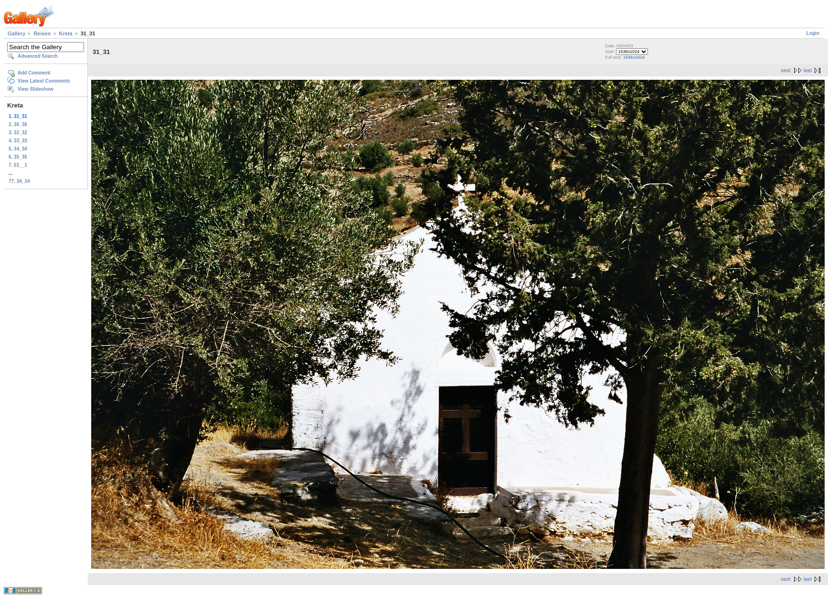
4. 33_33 (18, 140)
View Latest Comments (44, 81)
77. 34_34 (19, 181)
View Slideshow (35, 89)
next (786, 70)
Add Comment (34, 72)
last (808, 70)
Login (813, 33)
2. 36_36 (18, 124)
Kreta (66, 33)
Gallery (16, 33)
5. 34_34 (18, 148)
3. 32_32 (18, 132)
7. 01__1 (18, 165)
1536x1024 (634, 57)
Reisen (42, 33)
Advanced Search (38, 56)
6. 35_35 (18, 157)
